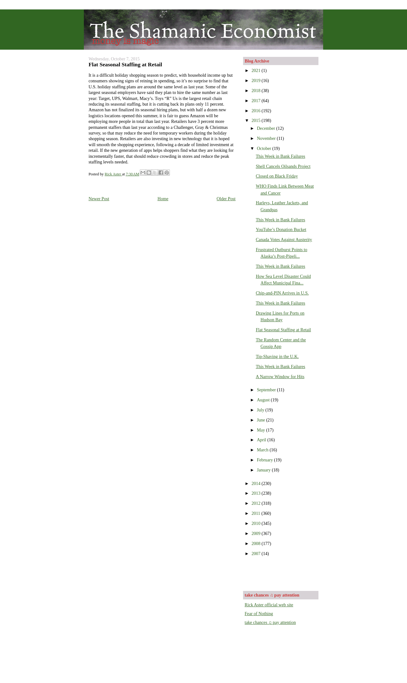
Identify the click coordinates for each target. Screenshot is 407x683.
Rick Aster (113, 174)
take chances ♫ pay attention (270, 622)
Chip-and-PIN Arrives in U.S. (282, 292)
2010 (257, 523)
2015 (257, 120)
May (261, 429)
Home (162, 198)
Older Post (226, 198)
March (263, 449)
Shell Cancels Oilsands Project (283, 166)
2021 (257, 70)
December (266, 128)
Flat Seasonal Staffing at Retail (283, 329)
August (264, 399)
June (261, 419)
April (262, 439)
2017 (257, 100)
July (261, 409)
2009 (257, 533)
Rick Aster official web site (269, 604)
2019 (257, 80)
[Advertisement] (281, 573)
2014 (257, 483)
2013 (257, 493)
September (267, 389)
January (264, 469)
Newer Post (99, 198)
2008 (257, 543)
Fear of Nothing (259, 613)
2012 (257, 503)
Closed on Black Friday (277, 176)
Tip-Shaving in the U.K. (277, 356)
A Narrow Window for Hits (280, 376)
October (264, 148)
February (265, 459)
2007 (257, 553)
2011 (256, 513)
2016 (257, 110)
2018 (257, 90)
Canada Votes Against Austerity (284, 239)
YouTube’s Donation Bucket (281, 229)
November (267, 138)
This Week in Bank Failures (280, 156)
